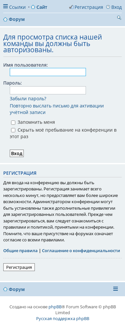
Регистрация (19, 267)
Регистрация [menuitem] (89, 7)
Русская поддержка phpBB (62, 318)
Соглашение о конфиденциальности (81, 250)
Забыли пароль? (28, 98)
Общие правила (20, 250)
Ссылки (17, 7)
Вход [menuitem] (116, 7)
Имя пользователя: (25, 65)
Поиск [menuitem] (119, 18)
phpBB (55, 307)
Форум (17, 289)
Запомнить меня (33, 122)
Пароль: (12, 83)
